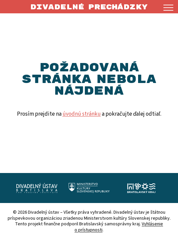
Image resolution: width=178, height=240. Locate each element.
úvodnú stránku (82, 114)
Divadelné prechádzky (89, 7)
